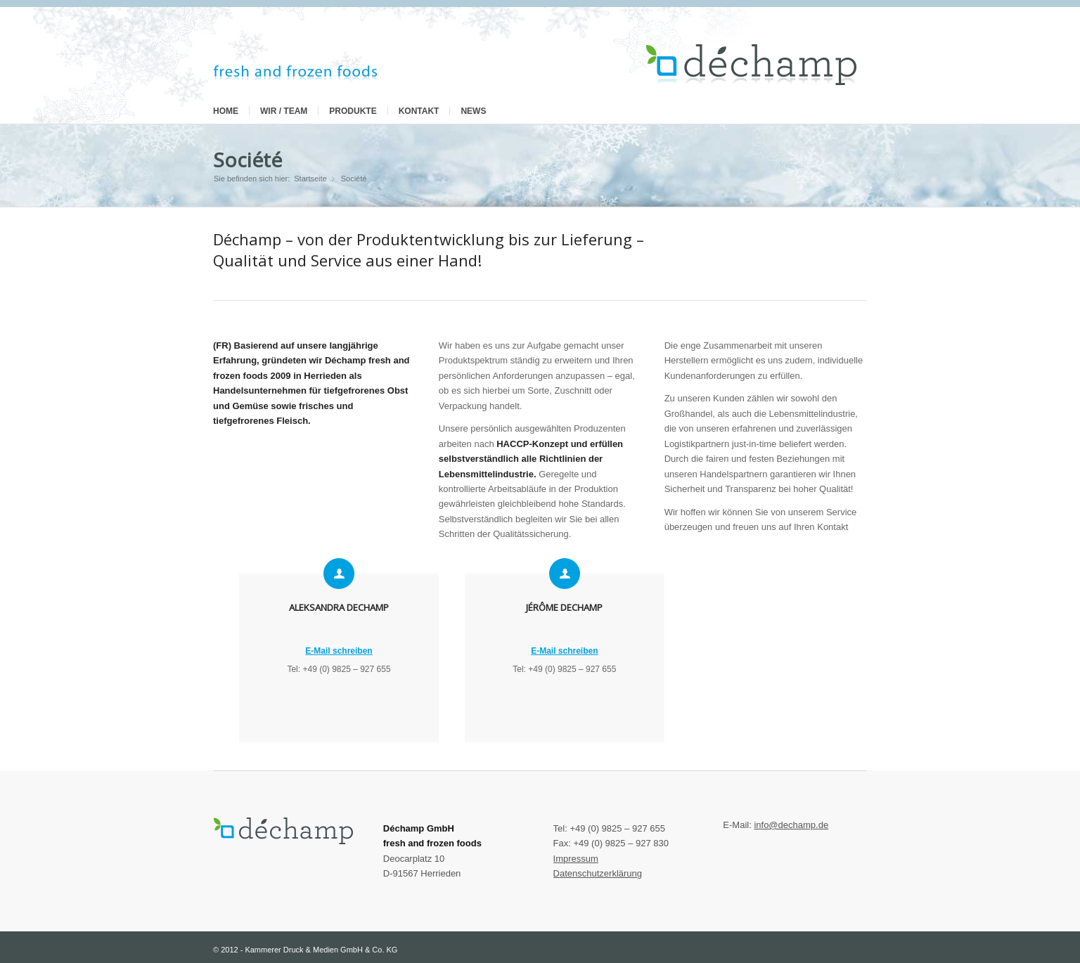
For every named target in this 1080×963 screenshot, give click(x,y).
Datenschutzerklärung (597, 873)
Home (225, 111)
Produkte (352, 111)
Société (247, 159)
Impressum (575, 858)
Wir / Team (283, 111)
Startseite (310, 178)
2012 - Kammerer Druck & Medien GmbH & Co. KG (309, 949)
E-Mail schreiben (338, 651)
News (473, 111)
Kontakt (419, 111)
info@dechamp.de (791, 825)
